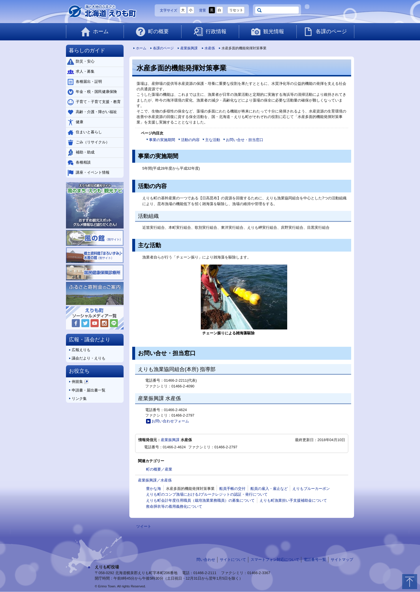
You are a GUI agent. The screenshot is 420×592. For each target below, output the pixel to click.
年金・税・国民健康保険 (92, 92)
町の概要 (152, 31)
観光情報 (267, 31)
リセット (236, 10)
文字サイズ (168, 10)
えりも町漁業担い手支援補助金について (293, 500)
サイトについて (233, 559)
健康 (75, 122)
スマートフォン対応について (275, 559)
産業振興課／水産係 (155, 480)
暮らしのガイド (87, 50)
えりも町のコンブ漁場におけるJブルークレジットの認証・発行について (207, 494)
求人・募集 (80, 71)
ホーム (95, 31)
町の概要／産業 (159, 469)
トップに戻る (409, 581)
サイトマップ (342, 559)
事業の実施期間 (160, 140)
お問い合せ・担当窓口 (243, 140)
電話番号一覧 (315, 559)
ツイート (143, 526)
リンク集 (78, 398)
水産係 (208, 48)
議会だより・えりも (87, 358)
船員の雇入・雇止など (269, 488)
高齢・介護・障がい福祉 (92, 112)
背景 (202, 10)
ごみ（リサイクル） (88, 142)
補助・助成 (80, 152)
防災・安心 (80, 61)
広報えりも (79, 350)
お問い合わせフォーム (167, 421)
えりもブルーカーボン (311, 488)
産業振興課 (187, 48)
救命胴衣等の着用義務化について (174, 506)
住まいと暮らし (84, 132)
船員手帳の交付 (232, 488)
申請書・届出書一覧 (87, 390)
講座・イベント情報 (88, 172)
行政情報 (210, 31)
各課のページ (325, 31)
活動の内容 (189, 140)
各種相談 (79, 162)
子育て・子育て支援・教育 (94, 102)
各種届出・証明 (84, 81)
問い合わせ (205, 559)
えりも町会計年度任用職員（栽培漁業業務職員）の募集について (200, 500)
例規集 (79, 382)
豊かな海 (153, 488)
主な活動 (211, 140)
